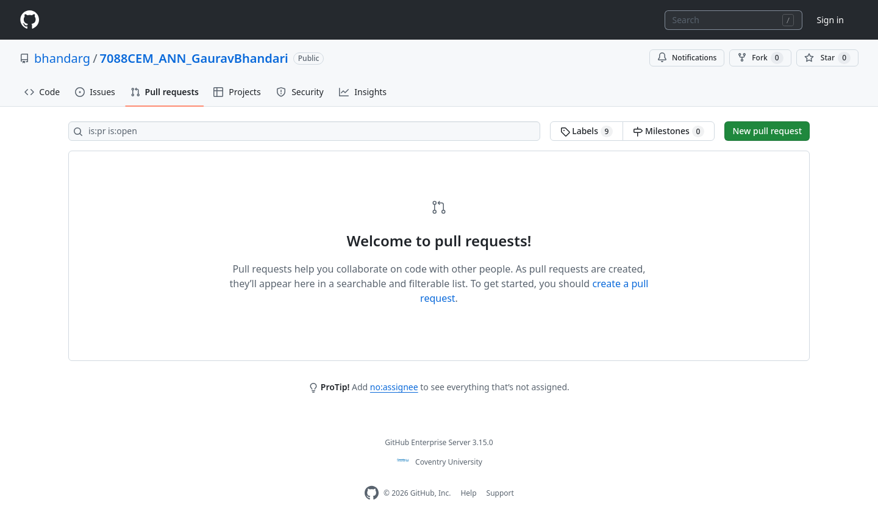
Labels (586, 131)
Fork (760, 58)
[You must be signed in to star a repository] (827, 57)
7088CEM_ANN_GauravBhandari (194, 58)
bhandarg (62, 58)
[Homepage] (29, 20)
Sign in (830, 20)
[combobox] (733, 20)
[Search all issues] (304, 131)
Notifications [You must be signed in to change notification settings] (686, 57)
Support (500, 493)
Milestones (668, 131)
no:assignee (394, 387)
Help (468, 493)
